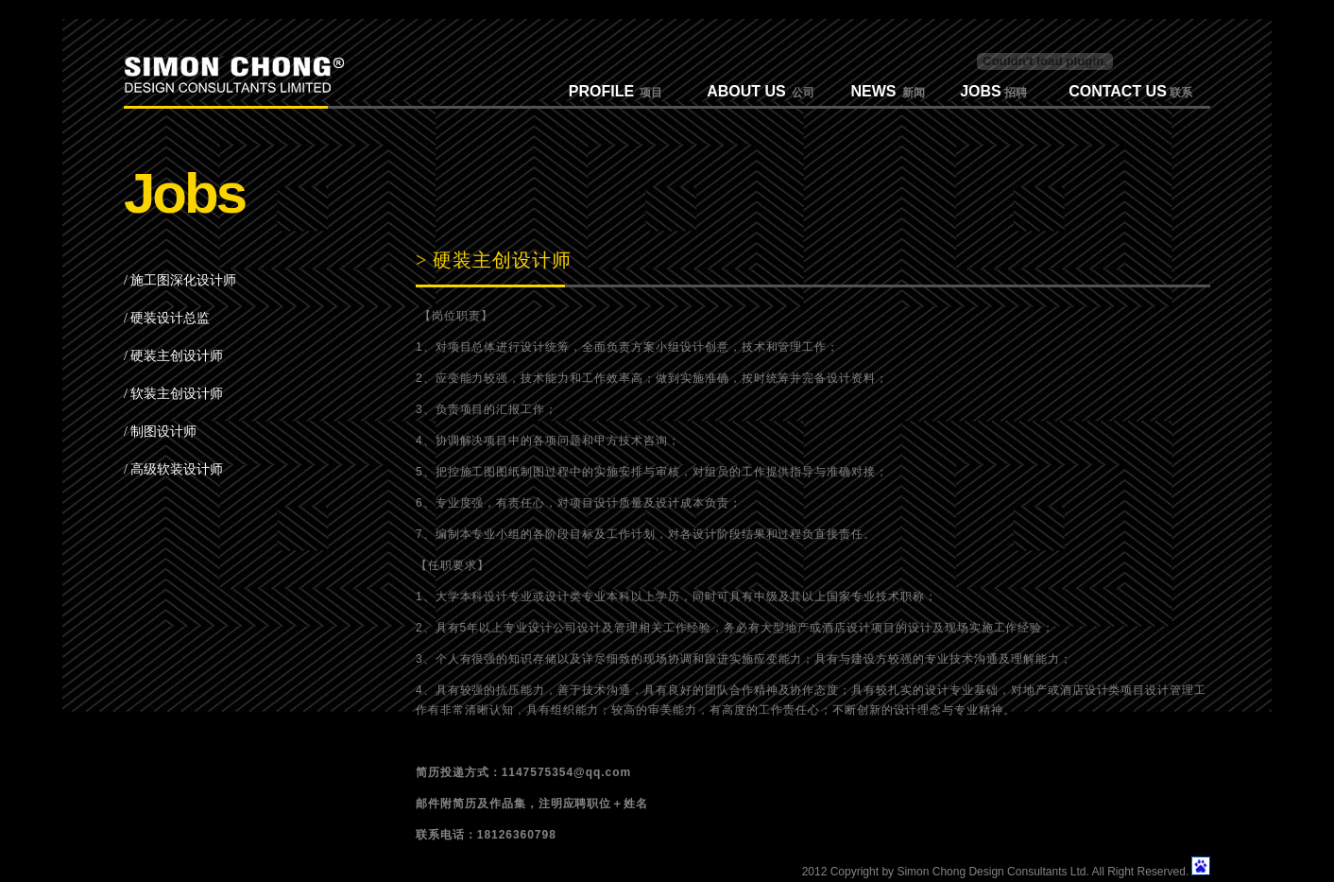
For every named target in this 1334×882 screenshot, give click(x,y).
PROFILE (601, 91)
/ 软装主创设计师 (173, 394)
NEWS (874, 91)
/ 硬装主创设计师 (173, 356)
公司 (800, 92)
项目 (648, 92)
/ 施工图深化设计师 (180, 280)
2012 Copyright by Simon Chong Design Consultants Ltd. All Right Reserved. (995, 871)
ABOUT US (746, 91)
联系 (1179, 92)
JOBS (980, 91)
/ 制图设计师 (160, 431)
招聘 (1014, 92)
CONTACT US (1118, 91)
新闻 (911, 92)
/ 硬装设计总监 (167, 318)
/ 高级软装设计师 (173, 469)
